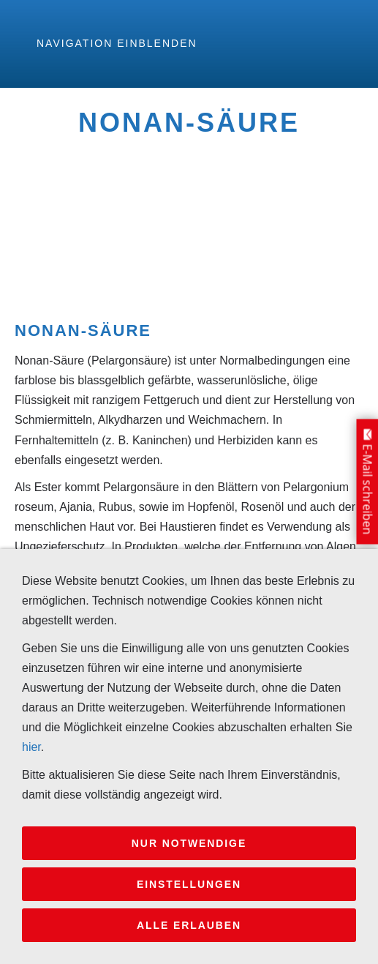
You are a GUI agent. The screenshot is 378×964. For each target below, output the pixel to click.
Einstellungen (189, 884)
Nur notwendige (189, 843)
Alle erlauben (189, 925)
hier (31, 747)
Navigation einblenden (117, 43)
